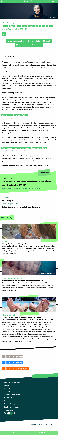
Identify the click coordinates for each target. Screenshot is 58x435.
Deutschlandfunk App (16, 41)
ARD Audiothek (34, 41)
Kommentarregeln (10, 404)
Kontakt (6, 385)
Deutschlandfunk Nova (12, 382)
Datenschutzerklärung (12, 394)
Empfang (7, 388)
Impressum (8, 397)
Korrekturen (8, 401)
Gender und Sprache (11, 407)
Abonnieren (37, 45)
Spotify (47, 41)
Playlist (43, 433)
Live (14, 433)
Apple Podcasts (22, 45)
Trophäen (7, 391)
